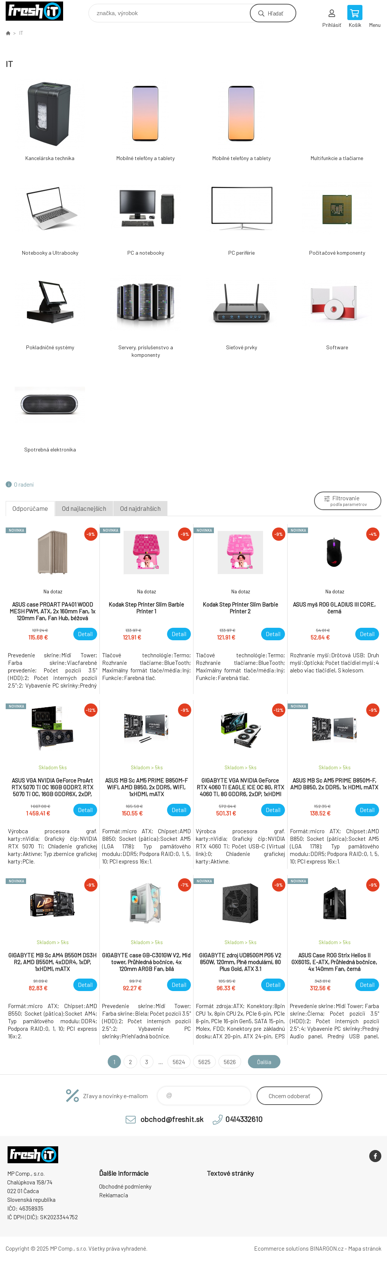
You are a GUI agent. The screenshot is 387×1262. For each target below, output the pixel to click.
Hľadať (275, 13)
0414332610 (244, 1119)
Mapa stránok (364, 1248)
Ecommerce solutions (281, 1248)
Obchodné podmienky (125, 1186)
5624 (177, 1061)
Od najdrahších (140, 508)
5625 (203, 1061)
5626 (228, 1061)
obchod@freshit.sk (171, 1119)
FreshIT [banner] (39, 11)
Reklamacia (113, 1195)
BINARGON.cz (327, 1248)
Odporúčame (30, 508)
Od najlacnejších (84, 508)
